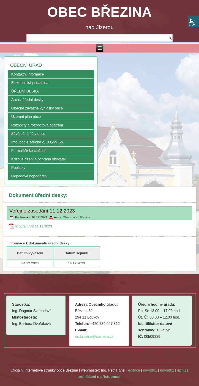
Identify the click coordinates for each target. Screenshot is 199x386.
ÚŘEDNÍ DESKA (25, 91)
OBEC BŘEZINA (99, 12)
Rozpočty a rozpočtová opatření (37, 125)
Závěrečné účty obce (28, 134)
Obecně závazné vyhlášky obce (37, 108)
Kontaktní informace (27, 74)
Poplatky (18, 168)
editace (134, 370)
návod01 (150, 370)
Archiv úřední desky (27, 100)
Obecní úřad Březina (76, 217)
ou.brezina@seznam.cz (94, 336)
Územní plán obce (26, 117)
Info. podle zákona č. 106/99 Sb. (37, 142)
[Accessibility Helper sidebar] (193, 21)
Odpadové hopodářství (29, 176)
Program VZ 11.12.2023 (33, 226)
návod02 (167, 370)
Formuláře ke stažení (28, 151)
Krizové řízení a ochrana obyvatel (38, 159)
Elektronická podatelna (29, 83)
